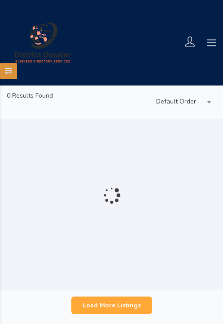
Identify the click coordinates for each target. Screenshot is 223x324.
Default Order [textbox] (176, 101)
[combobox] (181, 102)
